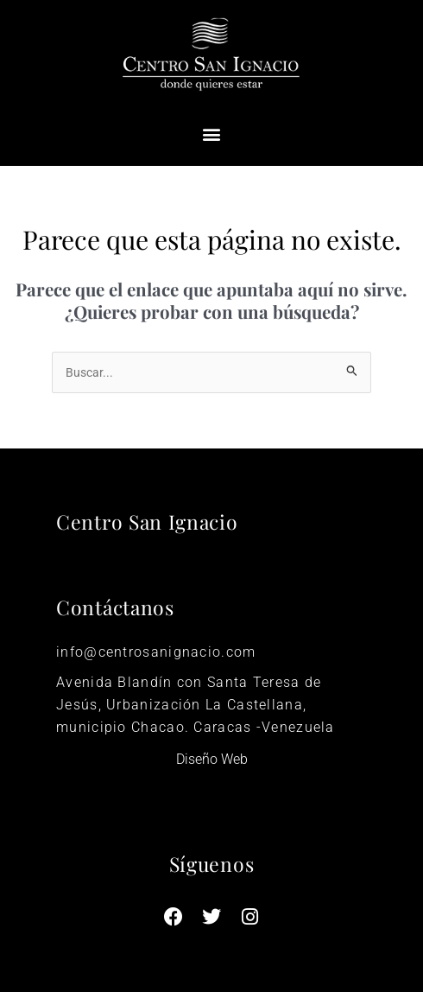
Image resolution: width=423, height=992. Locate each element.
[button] (212, 134)
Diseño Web (212, 759)
